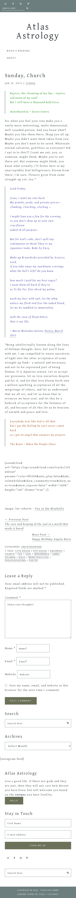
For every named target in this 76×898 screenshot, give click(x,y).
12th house (22, 550)
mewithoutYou (39, 557)
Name (10, 648)
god (28, 554)
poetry (33, 560)
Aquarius (56, 550)
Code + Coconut (48, 894)
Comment (13, 597)
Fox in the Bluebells (49, 508)
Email (10, 661)
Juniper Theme (26, 894)
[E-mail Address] (38, 834)
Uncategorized (31, 546)
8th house (40, 550)
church (10, 554)
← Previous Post (36, 523)
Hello (14, 800)
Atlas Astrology (38, 31)
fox (20, 554)
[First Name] (38, 823)
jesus (22, 557)
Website (10, 674)
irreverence (42, 554)
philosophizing (15, 560)
